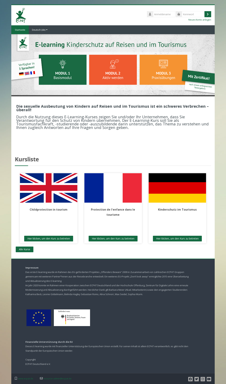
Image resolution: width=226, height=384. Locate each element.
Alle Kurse (24, 249)
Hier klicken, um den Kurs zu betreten (48, 238)
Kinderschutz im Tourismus (177, 209)
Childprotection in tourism (48, 209)
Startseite (20, 29)
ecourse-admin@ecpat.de (58, 378)
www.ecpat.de (25, 378)
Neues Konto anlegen (199, 19)
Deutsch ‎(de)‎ (39, 29)
